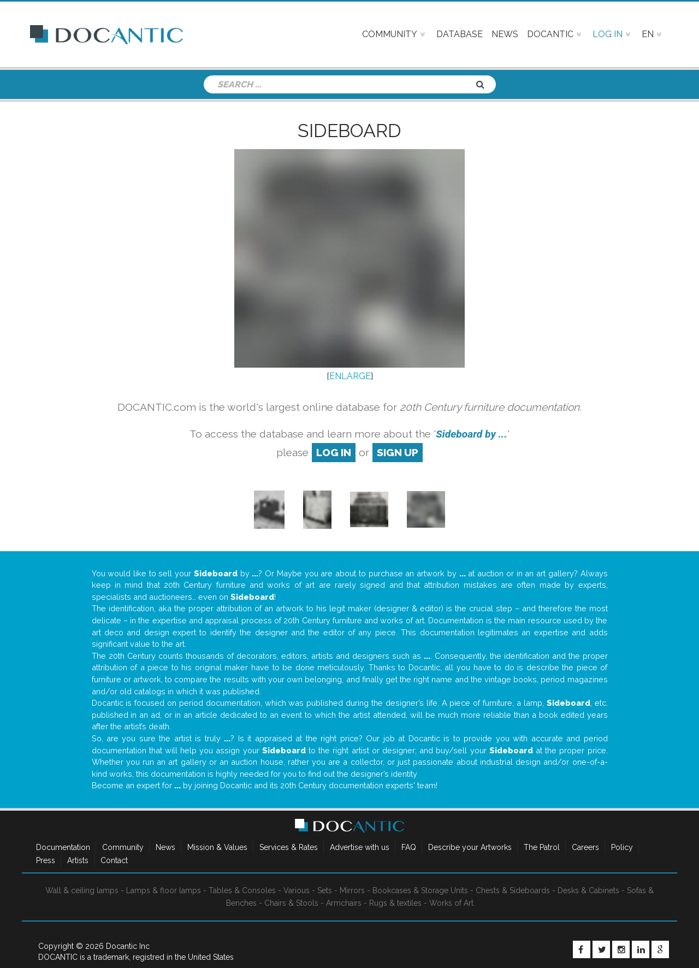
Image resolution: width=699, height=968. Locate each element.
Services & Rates (288, 847)
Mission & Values (217, 847)
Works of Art (451, 903)
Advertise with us (359, 847)
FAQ (408, 847)
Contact (114, 860)
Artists (77, 860)
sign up (397, 452)
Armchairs (344, 903)
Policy (622, 847)
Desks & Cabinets (588, 890)
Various (296, 890)
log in (333, 452)
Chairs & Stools (291, 903)
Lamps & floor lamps (163, 890)
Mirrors (352, 890)
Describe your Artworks (470, 847)
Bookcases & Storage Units (420, 890)
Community (123, 847)
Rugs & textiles (395, 903)
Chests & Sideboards (513, 890)
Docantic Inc (128, 946)
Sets (324, 890)
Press (45, 860)
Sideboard (349, 130)
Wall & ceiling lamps (82, 890)
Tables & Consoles (242, 890)
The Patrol (542, 847)
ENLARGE (350, 376)
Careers (585, 847)
